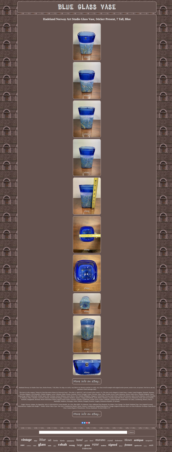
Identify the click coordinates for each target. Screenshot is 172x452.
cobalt (62, 444)
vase (95, 444)
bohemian (118, 440)
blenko (62, 441)
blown (128, 440)
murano (100, 440)
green (87, 445)
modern (103, 445)
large (79, 444)
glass (42, 444)
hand (79, 440)
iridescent (87, 448)
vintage (26, 440)
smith (151, 445)
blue (42, 440)
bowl (91, 441)
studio (49, 445)
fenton (128, 444)
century (29, 445)
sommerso (70, 441)
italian (145, 446)
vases (34, 445)
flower (120, 446)
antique (138, 440)
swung (72, 445)
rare (22, 445)
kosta (55, 440)
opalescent (138, 445)
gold (86, 441)
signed (112, 444)
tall (49, 440)
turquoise (149, 440)
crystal (110, 440)
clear (35, 441)
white (54, 446)
